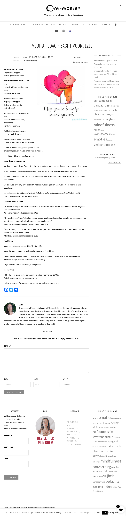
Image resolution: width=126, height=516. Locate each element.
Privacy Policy (42, 507)
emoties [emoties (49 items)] (100, 139)
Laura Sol (34, 507)
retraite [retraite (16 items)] (97, 110)
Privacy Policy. (114, 512)
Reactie (7, 346)
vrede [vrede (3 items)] (115, 471)
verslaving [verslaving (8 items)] (111, 427)
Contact (105, 24)
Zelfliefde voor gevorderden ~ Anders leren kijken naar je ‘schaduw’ (106, 63)
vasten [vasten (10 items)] (96, 476)
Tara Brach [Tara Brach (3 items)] (104, 427)
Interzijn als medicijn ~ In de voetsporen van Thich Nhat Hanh (105, 74)
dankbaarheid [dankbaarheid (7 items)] (98, 446)
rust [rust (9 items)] (101, 476)
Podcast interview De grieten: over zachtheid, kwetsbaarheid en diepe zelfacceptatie (106, 84)
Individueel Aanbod (42, 24)
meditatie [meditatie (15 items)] (115, 106)
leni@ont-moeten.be (50, 283)
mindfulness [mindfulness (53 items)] (104, 124)
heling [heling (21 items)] (97, 129)
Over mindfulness (18, 24)
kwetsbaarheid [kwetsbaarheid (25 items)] (102, 133)
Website (65, 379)
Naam (6, 379)
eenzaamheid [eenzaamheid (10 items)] (99, 481)
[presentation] (20, 395)
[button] (80, 62)
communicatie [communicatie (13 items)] (105, 110)
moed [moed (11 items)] (102, 130)
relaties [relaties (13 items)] (110, 140)
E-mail (36, 379)
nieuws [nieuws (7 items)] (111, 471)
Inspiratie (76, 24)
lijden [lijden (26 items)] (111, 144)
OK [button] (105, 513)
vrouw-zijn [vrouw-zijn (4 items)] (117, 437)
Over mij (92, 24)
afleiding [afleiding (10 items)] (103, 119)
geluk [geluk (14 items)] (112, 115)
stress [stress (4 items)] (101, 491)
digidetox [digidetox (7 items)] (96, 462)
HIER (10, 275)
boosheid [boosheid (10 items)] (113, 134)
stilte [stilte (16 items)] (108, 115)
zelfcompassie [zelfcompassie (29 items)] (103, 100)
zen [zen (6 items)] (94, 471)
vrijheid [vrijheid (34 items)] (111, 119)
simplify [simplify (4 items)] (95, 442)
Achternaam (8, 447)
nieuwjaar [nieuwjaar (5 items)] (108, 442)
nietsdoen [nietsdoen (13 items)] (97, 120)
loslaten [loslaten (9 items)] (106, 423)
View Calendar (114, 162)
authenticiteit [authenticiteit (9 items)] (101, 471)
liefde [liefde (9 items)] (114, 487)
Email (6, 458)
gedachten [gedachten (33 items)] (101, 144)
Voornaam (8, 435)
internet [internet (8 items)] (101, 441)
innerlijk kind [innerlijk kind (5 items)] (116, 418)
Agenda (63, 24)
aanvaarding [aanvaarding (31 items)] (102, 105)
